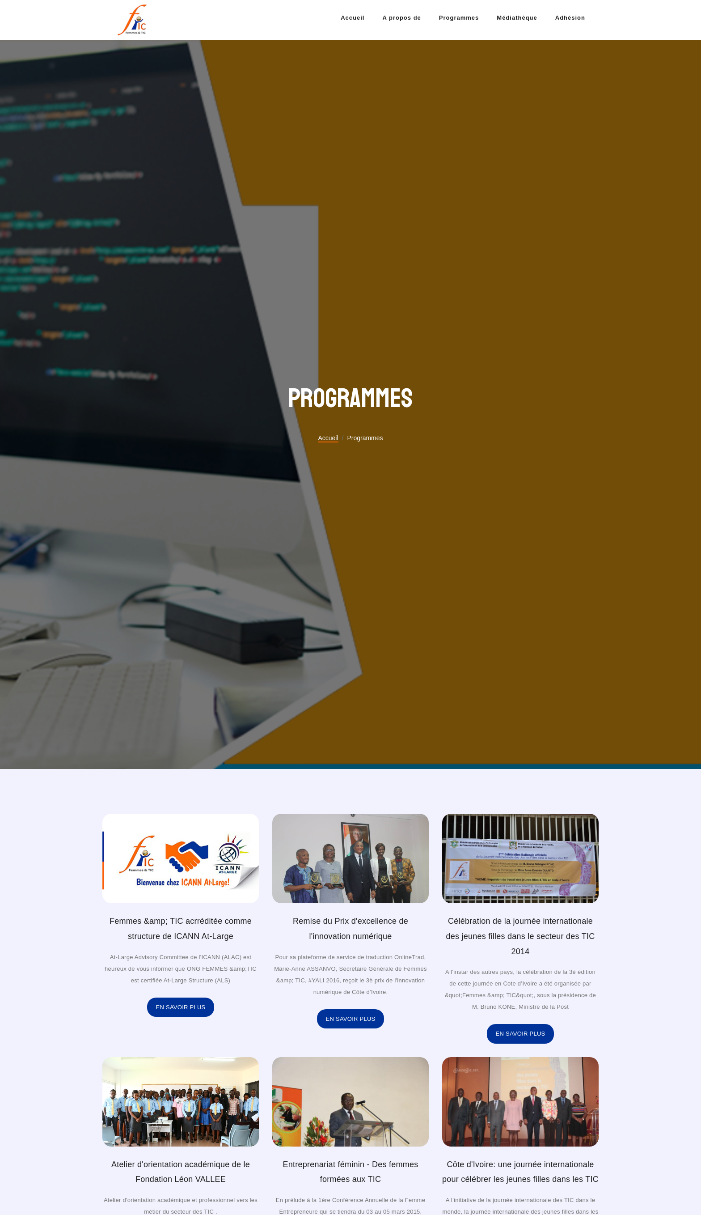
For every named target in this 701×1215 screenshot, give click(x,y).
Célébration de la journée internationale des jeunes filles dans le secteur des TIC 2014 (520, 936)
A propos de (401, 17)
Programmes (459, 17)
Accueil (352, 17)
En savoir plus (181, 1007)
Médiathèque (517, 17)
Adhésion (570, 17)
